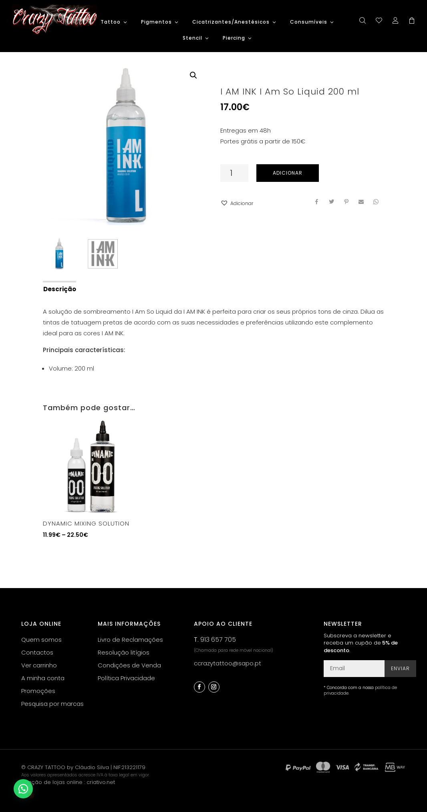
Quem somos (41, 639)
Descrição (59, 289)
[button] (236, 203)
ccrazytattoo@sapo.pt (227, 663)
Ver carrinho (39, 665)
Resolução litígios (123, 652)
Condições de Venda (129, 665)
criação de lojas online (52, 782)
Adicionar (287, 172)
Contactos (37, 652)
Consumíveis (308, 22)
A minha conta (42, 678)
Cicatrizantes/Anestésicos (231, 22)
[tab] (59, 288)
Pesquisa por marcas (52, 703)
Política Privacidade (126, 678)
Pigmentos (156, 22)
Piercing (234, 38)
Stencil (192, 38)
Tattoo (111, 22)
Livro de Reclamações (130, 639)
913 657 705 (218, 639)
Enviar (400, 668)
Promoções (38, 691)
